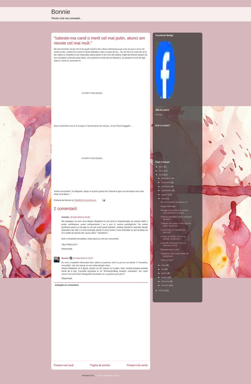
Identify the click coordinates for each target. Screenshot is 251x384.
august (164, 194)
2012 (161, 167)
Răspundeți (66, 249)
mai (163, 269)
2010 (161, 175)
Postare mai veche (137, 365)
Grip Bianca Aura (162, 40)
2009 (161, 290)
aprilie (164, 273)
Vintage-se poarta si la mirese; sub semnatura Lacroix (175, 211)
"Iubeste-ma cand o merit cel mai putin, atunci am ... (176, 224)
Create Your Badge (162, 100)
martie (164, 277)
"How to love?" (167, 260)
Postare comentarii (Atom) (107, 375)
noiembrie (166, 182)
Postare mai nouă (63, 365)
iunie (163, 265)
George (158, 114)
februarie (165, 281)
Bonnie (60, 11)
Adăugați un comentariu (67, 285)
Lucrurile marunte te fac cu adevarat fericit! (173, 244)
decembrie (166, 178)
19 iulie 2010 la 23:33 (80, 217)
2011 (161, 171)
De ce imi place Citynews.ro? (174, 202)
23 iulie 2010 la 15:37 (83, 258)
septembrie (166, 190)
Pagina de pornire (100, 365)
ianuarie (165, 285)
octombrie (166, 186)
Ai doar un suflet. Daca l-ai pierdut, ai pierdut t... (173, 237)
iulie (163, 198)
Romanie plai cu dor (170, 249)
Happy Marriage (168, 206)
